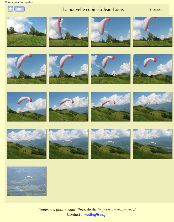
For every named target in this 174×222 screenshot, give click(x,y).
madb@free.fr (95, 214)
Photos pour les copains (19, 2)
